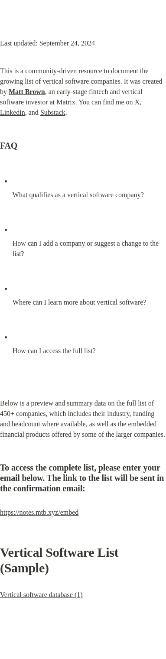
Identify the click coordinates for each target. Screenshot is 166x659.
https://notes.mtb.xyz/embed (39, 512)
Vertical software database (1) (41, 594)
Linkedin (12, 112)
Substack (52, 112)
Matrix (65, 102)
